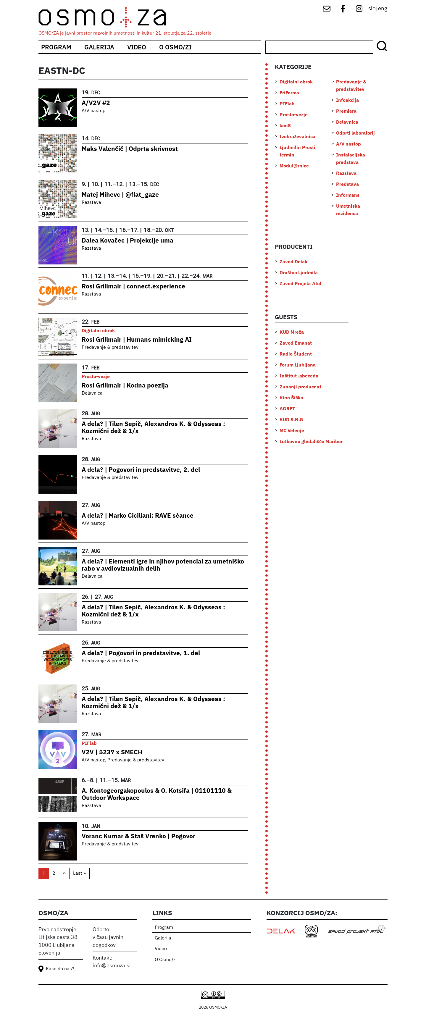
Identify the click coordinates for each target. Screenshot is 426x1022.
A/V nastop (93, 111)
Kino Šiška (291, 398)
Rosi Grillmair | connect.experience (133, 286)
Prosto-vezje (96, 376)
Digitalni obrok (98, 330)
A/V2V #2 (96, 103)
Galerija (99, 47)
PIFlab (89, 743)
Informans (347, 195)
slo (372, 9)
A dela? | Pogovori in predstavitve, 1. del (141, 653)
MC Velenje (292, 430)
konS (285, 125)
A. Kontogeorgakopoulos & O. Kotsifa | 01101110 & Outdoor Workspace (157, 794)
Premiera (346, 111)
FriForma (289, 93)
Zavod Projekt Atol (300, 283)
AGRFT (287, 408)
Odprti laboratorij (355, 133)
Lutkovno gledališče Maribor (311, 441)
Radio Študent (296, 354)
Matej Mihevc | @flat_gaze (120, 194)
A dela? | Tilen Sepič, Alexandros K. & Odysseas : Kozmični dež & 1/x (153, 427)
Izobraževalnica (297, 136)
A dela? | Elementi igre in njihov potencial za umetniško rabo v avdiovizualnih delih (163, 564)
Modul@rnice (294, 166)
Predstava (347, 184)
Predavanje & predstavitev (110, 347)
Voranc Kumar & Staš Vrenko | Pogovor (138, 836)
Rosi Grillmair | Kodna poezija (125, 385)
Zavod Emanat (296, 343)
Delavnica (92, 393)
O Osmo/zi (175, 47)
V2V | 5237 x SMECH (112, 752)
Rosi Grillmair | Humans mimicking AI (137, 339)
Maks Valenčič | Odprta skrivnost (130, 149)
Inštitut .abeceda (299, 376)
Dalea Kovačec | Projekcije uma (127, 240)
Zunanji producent (300, 387)
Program (56, 47)
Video (136, 47)
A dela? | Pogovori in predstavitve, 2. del (141, 470)
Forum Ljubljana (298, 365)
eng (382, 9)
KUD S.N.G (291, 419)
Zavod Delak (293, 261)
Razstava (91, 202)
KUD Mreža (292, 332)
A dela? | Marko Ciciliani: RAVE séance (137, 515)
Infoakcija (347, 100)
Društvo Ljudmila (299, 272)
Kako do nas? (60, 969)
